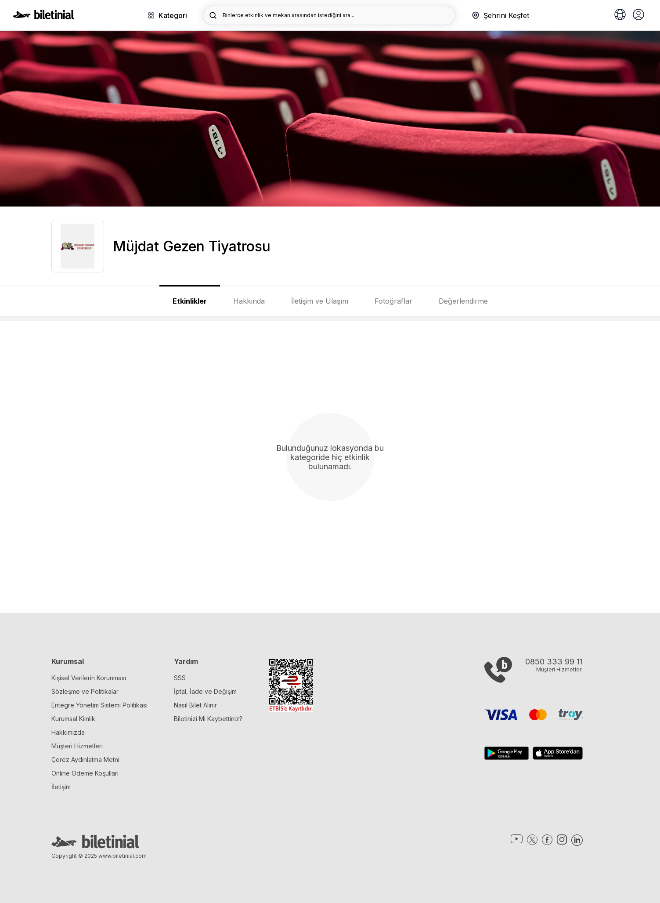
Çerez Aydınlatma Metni (85, 759)
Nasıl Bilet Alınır (195, 705)
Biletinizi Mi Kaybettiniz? (208, 718)
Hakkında (249, 301)
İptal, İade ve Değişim (205, 691)
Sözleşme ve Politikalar (85, 691)
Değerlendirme (463, 301)
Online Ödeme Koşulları (85, 773)
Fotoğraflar (393, 301)
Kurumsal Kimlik (73, 718)
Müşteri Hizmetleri (77, 746)
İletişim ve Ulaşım (319, 301)
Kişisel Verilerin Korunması (88, 678)
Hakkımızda (68, 732)
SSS (180, 678)
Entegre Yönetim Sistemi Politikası (99, 705)
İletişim (61, 787)
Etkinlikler (190, 301)
